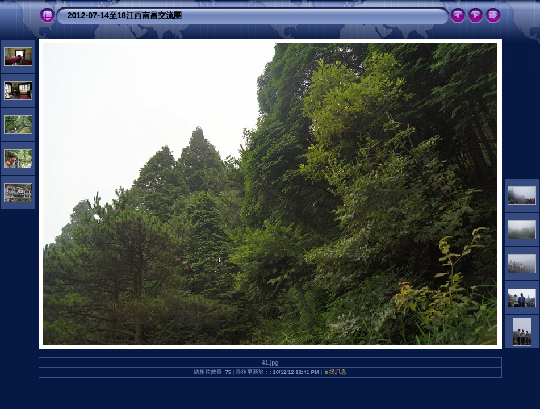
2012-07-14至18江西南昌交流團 (125, 15)
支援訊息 (335, 372)
